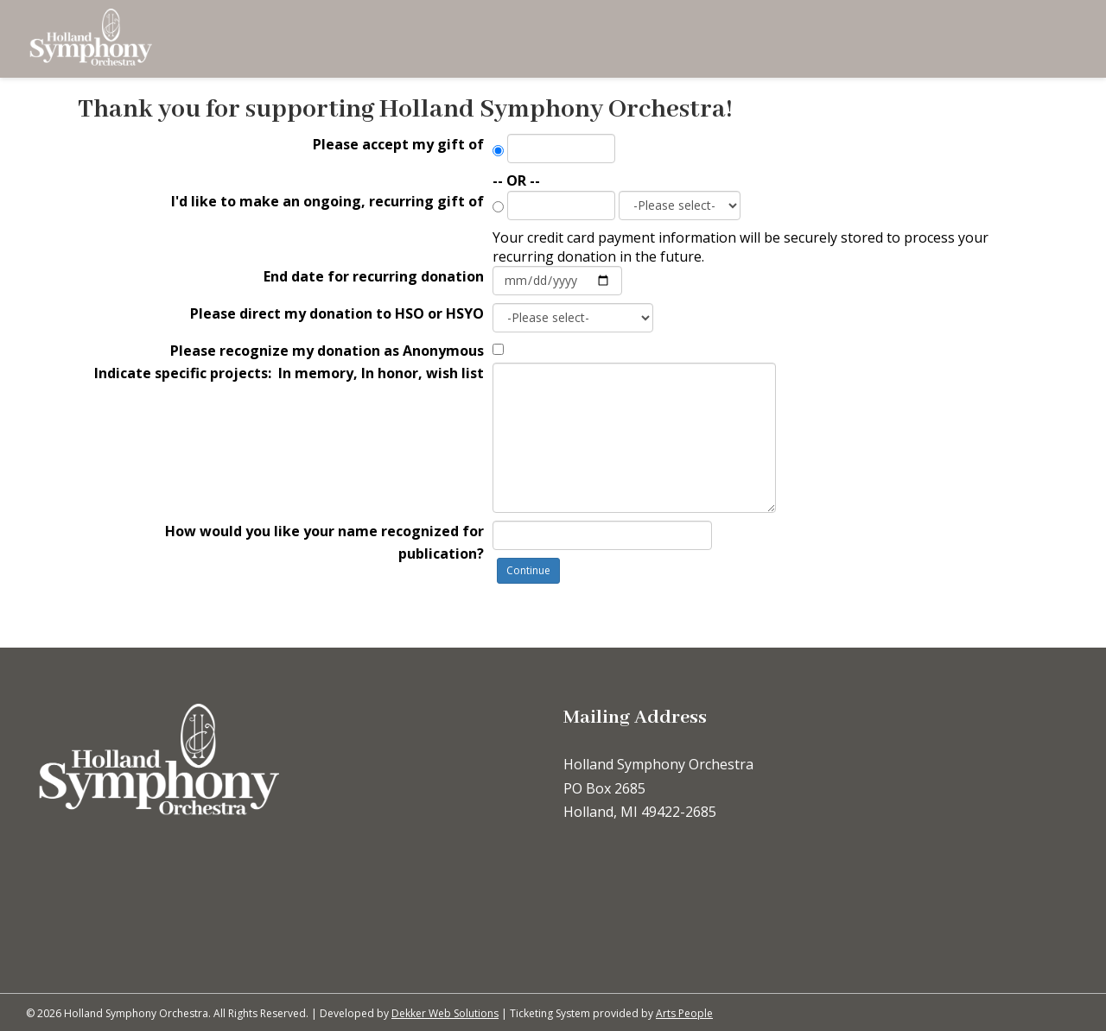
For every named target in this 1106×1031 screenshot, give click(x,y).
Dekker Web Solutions (445, 1013)
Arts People (684, 1013)
